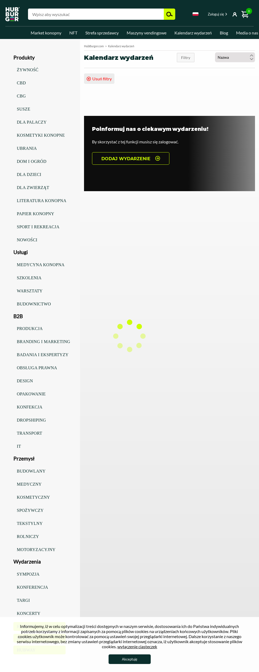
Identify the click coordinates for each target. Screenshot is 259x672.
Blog (224, 32)
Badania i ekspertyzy (43, 354)
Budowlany (31, 471)
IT (19, 446)
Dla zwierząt (33, 187)
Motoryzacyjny (36, 549)
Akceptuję (129, 659)
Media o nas (247, 32)
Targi (23, 600)
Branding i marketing (43, 341)
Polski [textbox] (195, 14)
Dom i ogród (31, 161)
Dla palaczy (32, 122)
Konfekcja (29, 407)
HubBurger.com (94, 46)
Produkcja (30, 328)
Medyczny (29, 484)
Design (25, 381)
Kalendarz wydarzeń (193, 32)
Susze (23, 109)
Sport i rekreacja (38, 227)
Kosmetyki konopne (41, 135)
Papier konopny (35, 213)
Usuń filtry (102, 78)
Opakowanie (31, 394)
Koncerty (29, 613)
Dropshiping (31, 420)
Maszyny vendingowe (146, 32)
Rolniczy (28, 536)
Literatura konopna (41, 200)
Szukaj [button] (169, 14)
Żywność (27, 70)
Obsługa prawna (37, 368)
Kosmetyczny (33, 497)
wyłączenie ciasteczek (137, 646)
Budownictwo (34, 304)
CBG (21, 96)
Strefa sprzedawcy (102, 32)
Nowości (27, 240)
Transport (29, 433)
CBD (21, 83)
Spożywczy (30, 510)
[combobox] (195, 15)
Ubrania (27, 148)
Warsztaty (30, 291)
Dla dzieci (29, 174)
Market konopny (46, 32)
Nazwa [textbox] (223, 57)
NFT (73, 32)
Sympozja (28, 574)
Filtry (185, 57)
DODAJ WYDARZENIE (125, 158)
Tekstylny (30, 523)
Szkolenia (29, 278)
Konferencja (32, 587)
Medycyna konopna (41, 264)
